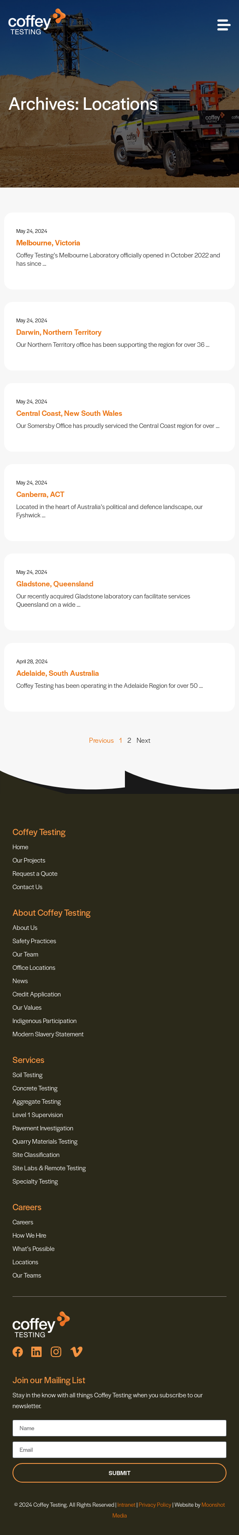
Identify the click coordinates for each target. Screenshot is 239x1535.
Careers (22, 1221)
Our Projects (28, 859)
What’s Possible (33, 1248)
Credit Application (36, 993)
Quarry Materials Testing (44, 1141)
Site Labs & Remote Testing (49, 1167)
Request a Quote (34, 873)
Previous (101, 740)
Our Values (27, 1007)
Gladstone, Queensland (54, 583)
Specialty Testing (35, 1181)
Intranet (127, 1504)
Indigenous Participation (44, 1020)
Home (20, 846)
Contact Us (27, 886)
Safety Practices (34, 940)
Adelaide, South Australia (57, 672)
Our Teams (26, 1275)
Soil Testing (27, 1074)
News (20, 980)
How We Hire (29, 1235)
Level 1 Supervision (37, 1114)
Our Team (25, 953)
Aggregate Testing (36, 1101)
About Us (24, 927)
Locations (25, 1261)
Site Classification (36, 1154)
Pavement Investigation (42, 1127)
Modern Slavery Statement (48, 1033)
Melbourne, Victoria (48, 242)
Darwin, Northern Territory (59, 331)
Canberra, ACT (40, 494)
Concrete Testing (34, 1087)
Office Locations (33, 967)
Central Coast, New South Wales (69, 413)
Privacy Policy (155, 1504)
